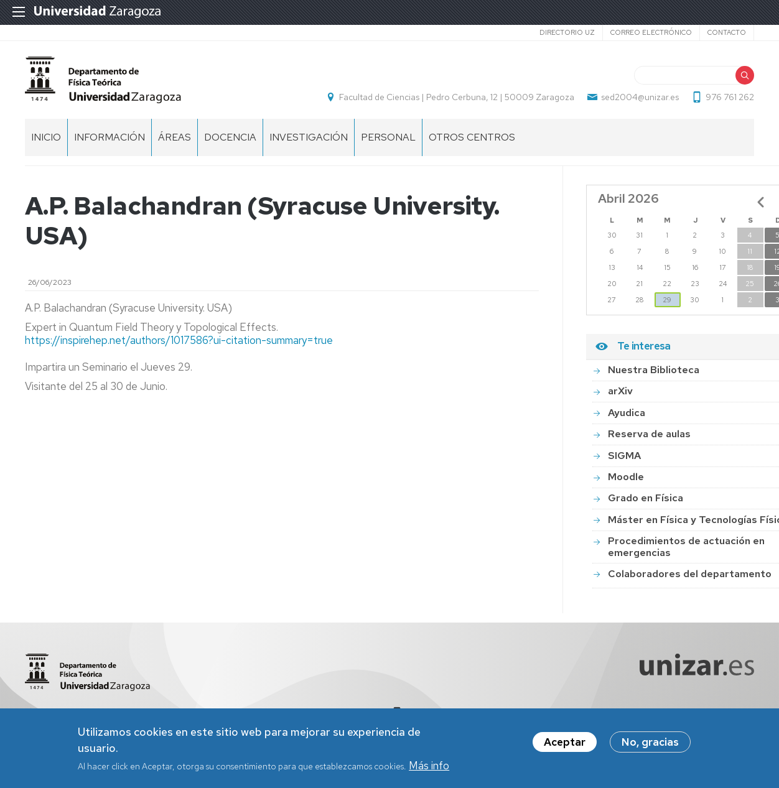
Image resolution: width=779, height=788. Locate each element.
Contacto (726, 32)
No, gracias (650, 744)
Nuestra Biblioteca (653, 369)
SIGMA (624, 455)
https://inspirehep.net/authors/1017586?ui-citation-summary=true (179, 340)
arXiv (620, 390)
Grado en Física (645, 497)
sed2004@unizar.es (640, 97)
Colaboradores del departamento (690, 573)
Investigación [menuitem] (308, 137)
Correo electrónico (651, 32)
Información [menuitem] (109, 137)
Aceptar (564, 744)
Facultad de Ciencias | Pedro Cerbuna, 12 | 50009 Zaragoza (456, 97)
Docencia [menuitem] (230, 137)
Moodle (626, 476)
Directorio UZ (567, 32)
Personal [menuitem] (388, 137)
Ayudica (626, 412)
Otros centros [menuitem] (472, 137)
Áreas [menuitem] (174, 137)
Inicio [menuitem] (46, 137)
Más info (429, 767)
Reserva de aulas (649, 433)
